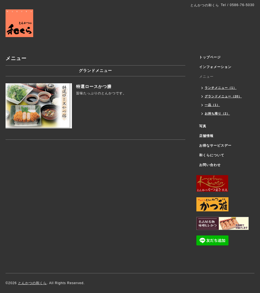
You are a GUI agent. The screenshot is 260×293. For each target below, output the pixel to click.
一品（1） (212, 105)
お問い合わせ (210, 165)
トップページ (210, 57)
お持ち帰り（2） (217, 113)
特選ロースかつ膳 (93, 86)
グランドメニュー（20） (223, 96)
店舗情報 (206, 136)
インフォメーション (215, 67)
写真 (202, 126)
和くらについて (211, 155)
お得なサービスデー (215, 145)
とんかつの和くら (32, 283)
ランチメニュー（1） (220, 87)
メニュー (206, 77)
